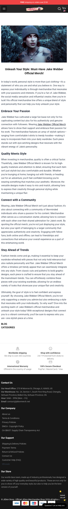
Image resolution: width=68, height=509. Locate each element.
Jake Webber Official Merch (51, 124)
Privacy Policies (9, 422)
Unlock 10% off (62, 496)
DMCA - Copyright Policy (13, 426)
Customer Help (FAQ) (11, 460)
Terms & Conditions (10, 418)
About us (6, 414)
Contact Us (7, 456)
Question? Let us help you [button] (55, 506)
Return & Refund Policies (13, 452)
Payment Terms (9, 448)
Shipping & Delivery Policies (14, 444)
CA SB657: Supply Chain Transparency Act (21, 430)
